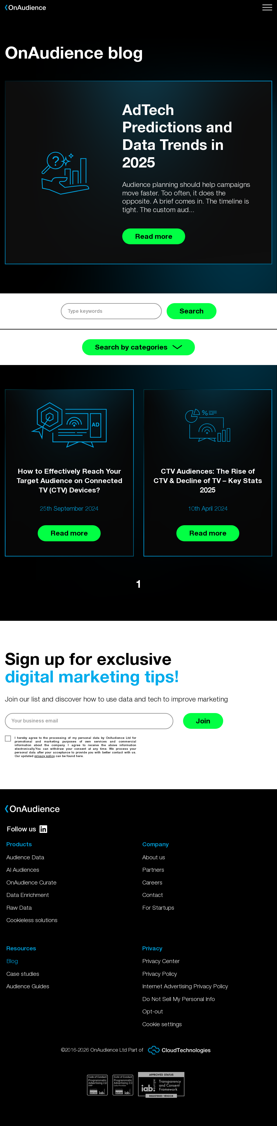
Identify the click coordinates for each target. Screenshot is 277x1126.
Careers (152, 882)
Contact (152, 894)
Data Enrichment (27, 894)
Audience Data (25, 857)
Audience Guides (27, 986)
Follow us (27, 829)
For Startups (158, 907)
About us (153, 857)
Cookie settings (162, 1024)
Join (203, 721)
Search (191, 311)
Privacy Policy (159, 973)
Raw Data (19, 907)
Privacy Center (161, 961)
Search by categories (138, 347)
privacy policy (44, 756)
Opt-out (152, 1011)
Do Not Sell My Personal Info (178, 999)
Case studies (22, 973)
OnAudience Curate (31, 882)
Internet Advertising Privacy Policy (185, 986)
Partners (153, 869)
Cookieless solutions (31, 920)
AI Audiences (22, 869)
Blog (12, 961)
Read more (69, 533)
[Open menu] (267, 7)
